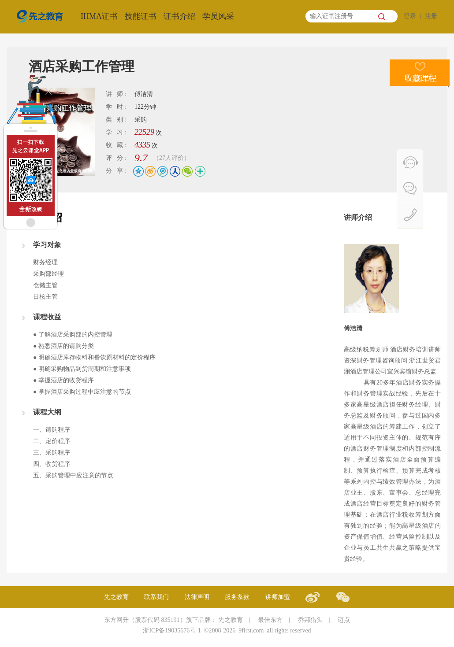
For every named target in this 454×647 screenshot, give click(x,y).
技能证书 (140, 16)
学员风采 (218, 16)
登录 (410, 16)
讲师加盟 (277, 597)
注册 (431, 16)
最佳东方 (270, 620)
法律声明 (197, 597)
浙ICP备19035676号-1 (172, 630)
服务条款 (237, 597)
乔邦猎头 (310, 620)
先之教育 (116, 597)
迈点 (344, 620)
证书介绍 (179, 16)
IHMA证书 (99, 16)
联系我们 (156, 597)
